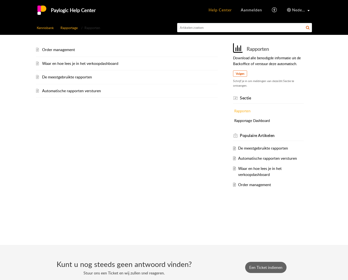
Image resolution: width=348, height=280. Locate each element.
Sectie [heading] (245, 98)
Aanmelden (251, 10)
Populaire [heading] (257, 135)
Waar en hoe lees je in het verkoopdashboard (80, 63)
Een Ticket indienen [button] (265, 267)
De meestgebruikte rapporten (67, 77)
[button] (274, 10)
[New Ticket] (266, 267)
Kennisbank (45, 27)
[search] (244, 27)
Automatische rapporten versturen (71, 90)
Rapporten (242, 110)
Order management (58, 49)
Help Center (220, 10)
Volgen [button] (240, 74)
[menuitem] (220, 10)
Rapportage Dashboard (252, 120)
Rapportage (69, 27)
